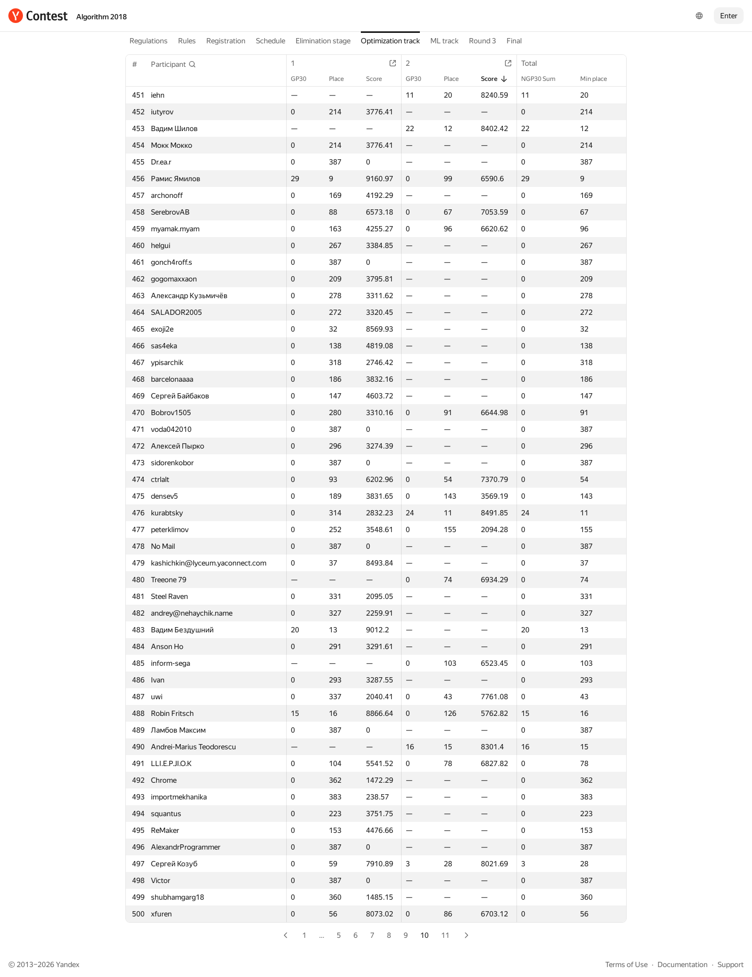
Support (731, 964)
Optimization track (390, 41)
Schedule (270, 41)
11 (445, 935)
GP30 (304, 79)
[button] (173, 64)
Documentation (682, 964)
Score (379, 79)
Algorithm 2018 (101, 17)
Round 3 (482, 41)
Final (514, 41)
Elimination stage (323, 41)
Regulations (149, 41)
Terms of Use (626, 964)
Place (341, 79)
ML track (444, 41)
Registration (225, 41)
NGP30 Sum (543, 79)
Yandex (67, 964)
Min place (598, 79)
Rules (187, 41)
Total (534, 63)
